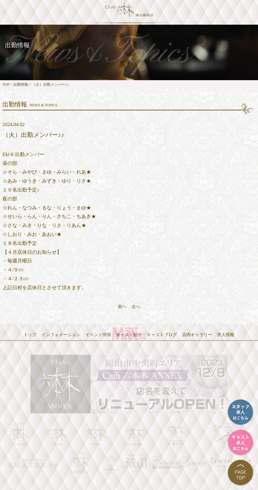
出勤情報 (20, 84)
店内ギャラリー (197, 334)
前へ (122, 306)
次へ (135, 306)
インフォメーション (61, 334)
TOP (5, 84)
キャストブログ (162, 334)
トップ (30, 334)
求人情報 (225, 334)
